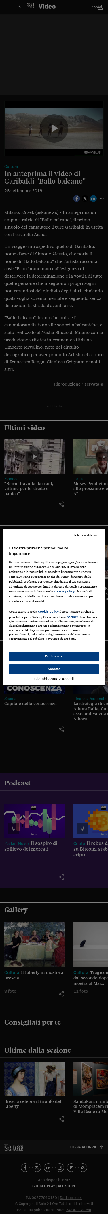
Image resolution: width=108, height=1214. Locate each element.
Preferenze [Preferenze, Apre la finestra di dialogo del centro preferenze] (54, 656)
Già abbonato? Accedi (54, 679)
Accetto (54, 669)
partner (72, 617)
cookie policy (64, 591)
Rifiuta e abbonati (86, 535)
